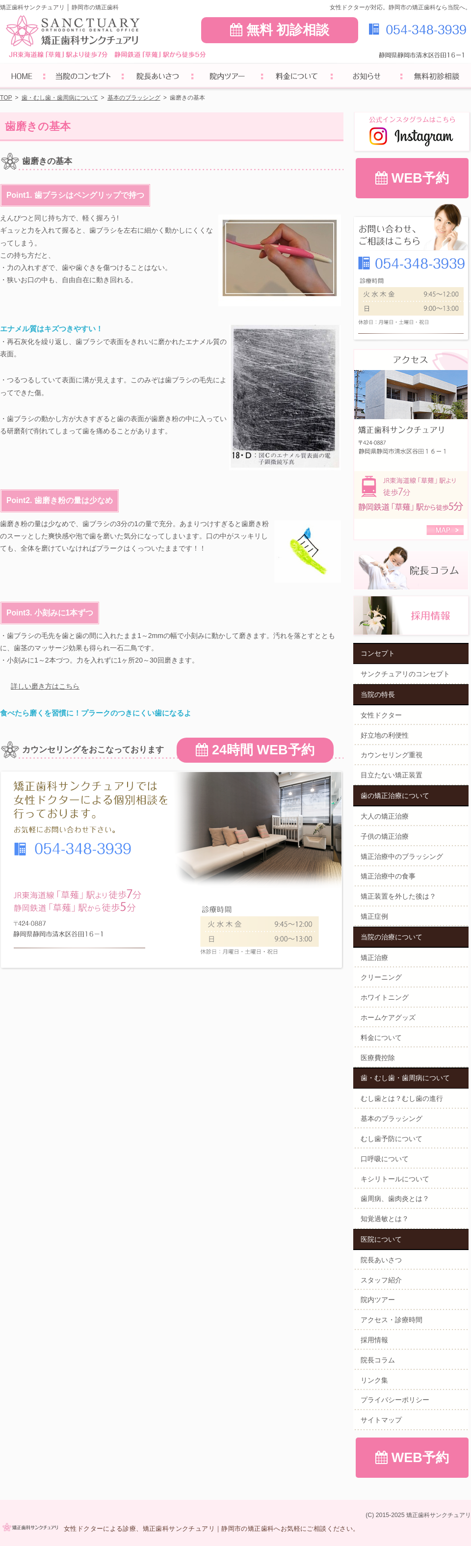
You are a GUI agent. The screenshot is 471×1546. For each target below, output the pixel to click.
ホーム (22, 77)
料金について (381, 1037)
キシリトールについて (395, 1179)
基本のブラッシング (391, 1118)
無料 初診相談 (279, 30)
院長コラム (378, 1360)
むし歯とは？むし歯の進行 (402, 1098)
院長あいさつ (381, 1260)
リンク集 (374, 1380)
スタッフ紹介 (381, 1280)
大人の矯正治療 (385, 816)
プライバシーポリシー (395, 1400)
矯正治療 (374, 957)
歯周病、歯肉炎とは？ (395, 1198)
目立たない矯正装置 (391, 775)
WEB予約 (412, 178)
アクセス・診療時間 (391, 1320)
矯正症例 (374, 916)
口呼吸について (385, 1159)
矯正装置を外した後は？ (398, 896)
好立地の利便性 (385, 735)
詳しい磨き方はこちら (45, 686)
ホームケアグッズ (388, 1017)
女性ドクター (381, 715)
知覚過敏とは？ (385, 1219)
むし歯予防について (391, 1139)
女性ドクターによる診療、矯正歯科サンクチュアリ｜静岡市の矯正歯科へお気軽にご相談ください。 (211, 1528)
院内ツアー (378, 1300)
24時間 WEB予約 (255, 750)
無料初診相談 (436, 77)
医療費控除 (378, 1058)
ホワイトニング (385, 997)
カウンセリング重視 (391, 755)
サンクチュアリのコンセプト (405, 674)
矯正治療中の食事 (388, 876)
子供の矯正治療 (385, 836)
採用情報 (374, 1340)
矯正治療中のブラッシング (402, 856)
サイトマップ (381, 1420)
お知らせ (366, 77)
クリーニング (381, 977)
